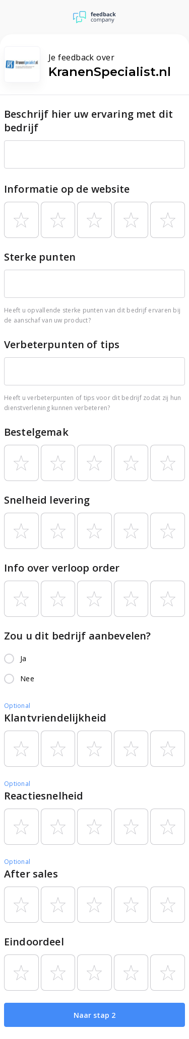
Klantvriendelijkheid (55, 718)
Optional (17, 705)
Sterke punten (40, 257)
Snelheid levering (47, 500)
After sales (31, 874)
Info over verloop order (61, 568)
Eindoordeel (34, 941)
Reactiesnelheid (43, 796)
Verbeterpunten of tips (61, 344)
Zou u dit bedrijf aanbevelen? (77, 636)
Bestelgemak (36, 432)
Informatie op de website (67, 189)
